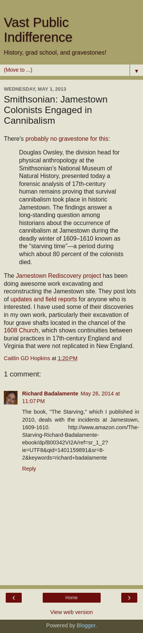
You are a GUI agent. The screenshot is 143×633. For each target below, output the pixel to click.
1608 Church (21, 330)
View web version (71, 612)
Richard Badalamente (50, 394)
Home (71, 597)
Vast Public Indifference (38, 29)
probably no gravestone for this (67, 138)
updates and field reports (44, 299)
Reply (29, 469)
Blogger (86, 625)
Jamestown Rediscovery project (58, 275)
